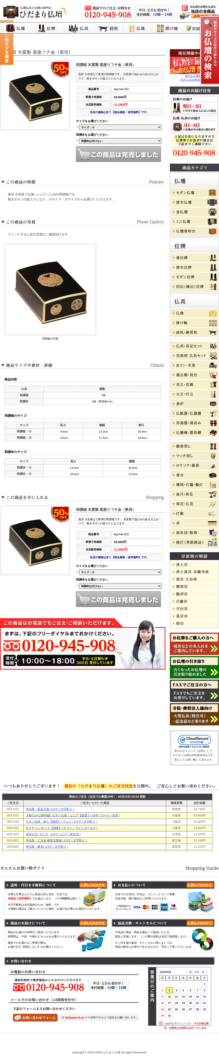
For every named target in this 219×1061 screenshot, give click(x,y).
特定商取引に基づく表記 (139, 1043)
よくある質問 (172, 1043)
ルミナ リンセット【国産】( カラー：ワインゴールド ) (62, 828)
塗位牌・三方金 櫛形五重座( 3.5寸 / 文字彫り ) (56, 840)
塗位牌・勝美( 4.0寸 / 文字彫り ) (47, 846)
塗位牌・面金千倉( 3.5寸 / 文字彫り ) (50, 809)
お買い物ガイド (67, 1043)
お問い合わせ (198, 1043)
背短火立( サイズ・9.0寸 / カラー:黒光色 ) (53, 834)
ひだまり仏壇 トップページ (31, 1043)
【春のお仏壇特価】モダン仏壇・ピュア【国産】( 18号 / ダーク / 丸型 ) (73, 815)
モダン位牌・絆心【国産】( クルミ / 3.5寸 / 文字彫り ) (61, 821)
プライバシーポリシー (100, 1043)
